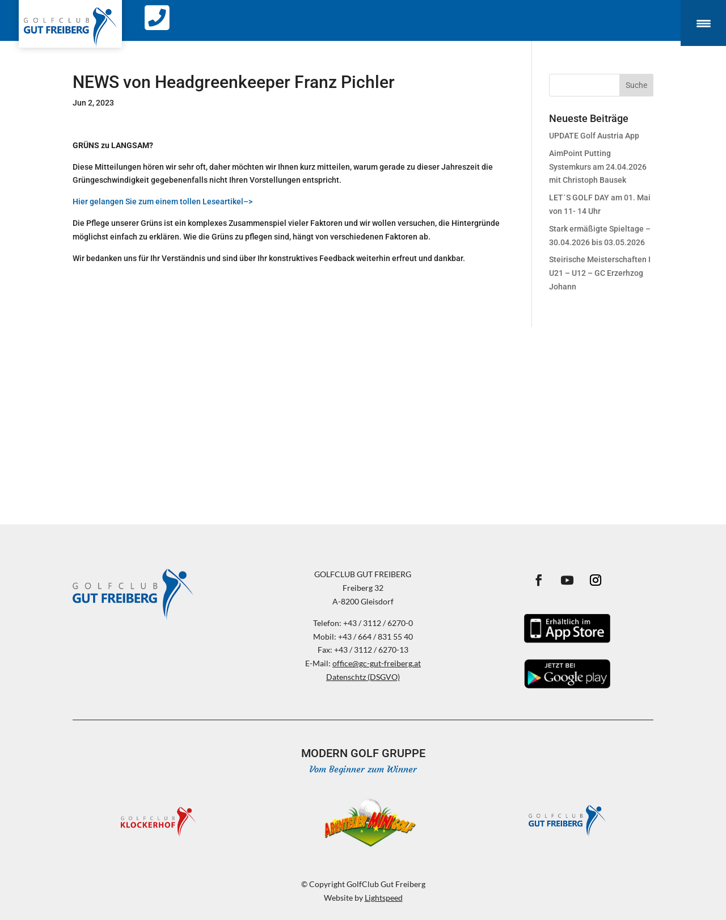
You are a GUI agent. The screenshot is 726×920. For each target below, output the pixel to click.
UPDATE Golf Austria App (594, 135)
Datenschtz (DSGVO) (363, 677)
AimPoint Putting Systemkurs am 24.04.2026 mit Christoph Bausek (598, 167)
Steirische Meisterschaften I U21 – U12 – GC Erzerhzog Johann (600, 273)
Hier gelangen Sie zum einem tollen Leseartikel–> (162, 201)
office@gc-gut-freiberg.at (376, 663)
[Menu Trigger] (703, 23)
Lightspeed (384, 897)
